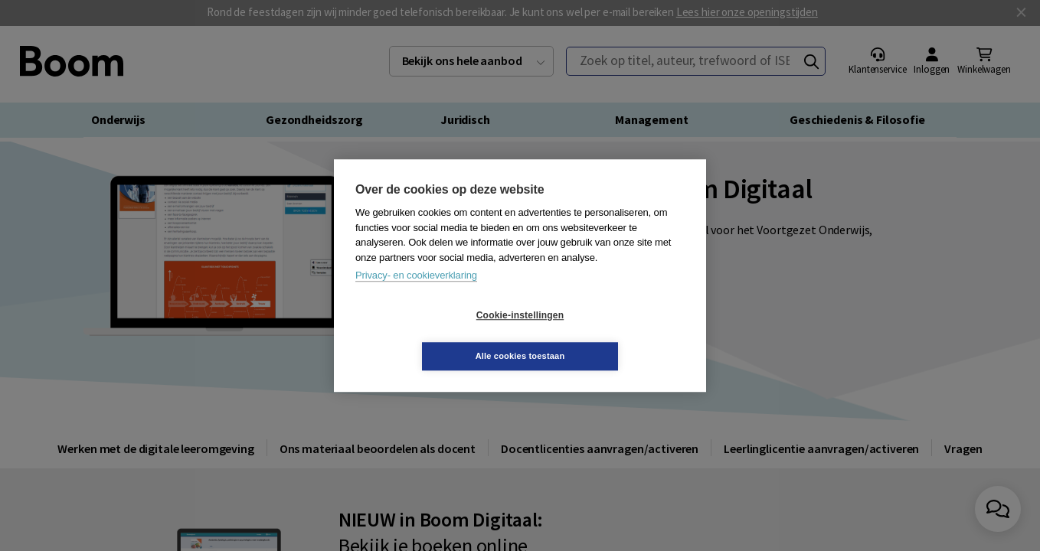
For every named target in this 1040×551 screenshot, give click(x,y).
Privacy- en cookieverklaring (416, 296)
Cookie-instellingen (429, 336)
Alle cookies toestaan (611, 335)
